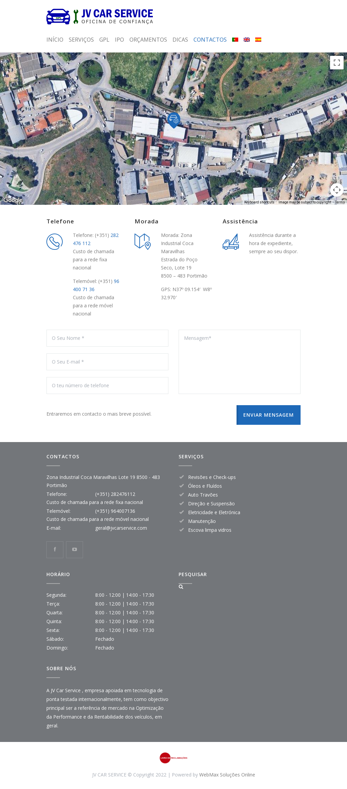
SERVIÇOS (81, 39)
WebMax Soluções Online (227, 774)
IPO (119, 39)
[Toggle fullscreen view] (337, 62)
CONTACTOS (210, 39)
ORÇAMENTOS (148, 39)
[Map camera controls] (337, 190)
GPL (104, 39)
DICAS (180, 39)
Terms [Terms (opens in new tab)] (340, 202)
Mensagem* (240, 362)
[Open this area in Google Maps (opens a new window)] (13, 200)
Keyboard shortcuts (259, 202)
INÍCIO (54, 39)
